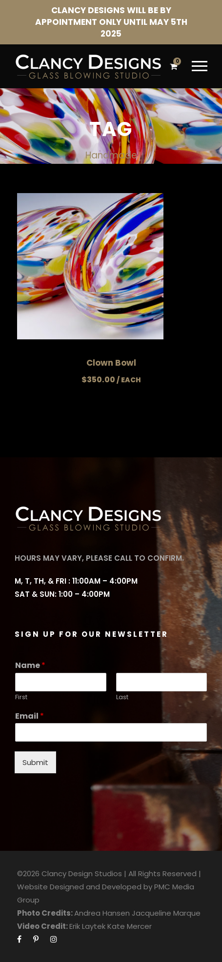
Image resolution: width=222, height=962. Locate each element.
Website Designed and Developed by (84, 887)
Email (29, 716)
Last (122, 697)
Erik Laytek (87, 926)
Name (30, 666)
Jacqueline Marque (166, 913)
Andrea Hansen (102, 913)
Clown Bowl (111, 363)
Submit (35, 762)
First (21, 697)
